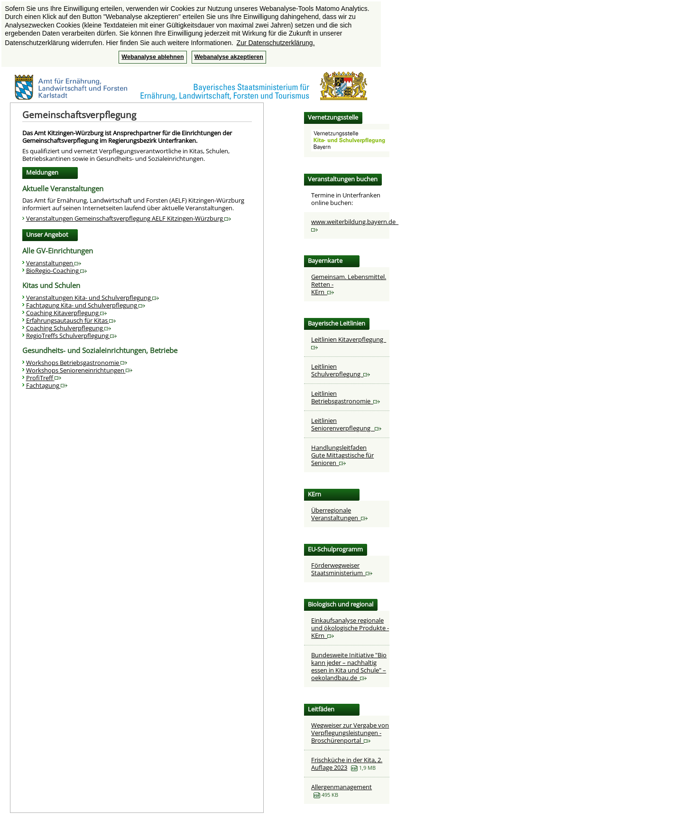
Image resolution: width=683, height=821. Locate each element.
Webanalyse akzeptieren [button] (228, 57)
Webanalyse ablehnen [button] (152, 57)
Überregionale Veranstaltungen (339, 514)
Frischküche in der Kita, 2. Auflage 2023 (346, 764)
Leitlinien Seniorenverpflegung (346, 424)
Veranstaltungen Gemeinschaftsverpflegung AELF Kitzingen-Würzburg (128, 218)
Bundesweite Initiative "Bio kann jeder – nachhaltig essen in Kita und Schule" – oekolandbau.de (349, 666)
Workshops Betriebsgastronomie (76, 362)
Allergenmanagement (341, 787)
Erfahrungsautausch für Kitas (71, 320)
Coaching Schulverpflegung (68, 328)
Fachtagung (46, 385)
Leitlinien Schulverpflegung (340, 370)
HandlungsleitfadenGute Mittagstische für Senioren (342, 455)
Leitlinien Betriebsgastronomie (345, 397)
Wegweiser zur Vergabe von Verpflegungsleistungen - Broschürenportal (350, 733)
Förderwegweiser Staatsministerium (341, 569)
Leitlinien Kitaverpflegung (348, 342)
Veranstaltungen (53, 263)
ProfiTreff (43, 377)
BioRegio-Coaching (56, 270)
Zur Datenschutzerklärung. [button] (276, 43)
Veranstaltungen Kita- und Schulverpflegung (92, 297)
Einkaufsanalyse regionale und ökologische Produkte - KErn (350, 628)
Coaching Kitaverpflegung (66, 312)
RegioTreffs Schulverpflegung (71, 335)
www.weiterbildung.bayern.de (354, 224)
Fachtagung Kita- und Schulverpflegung (85, 305)
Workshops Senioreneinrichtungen (79, 370)
